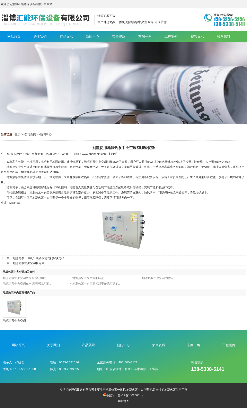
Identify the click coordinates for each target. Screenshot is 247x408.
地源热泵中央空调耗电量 (28, 263)
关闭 (113, 154)
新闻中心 (46, 134)
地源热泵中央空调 (14, 320)
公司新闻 (30, 134)
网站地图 (123, 401)
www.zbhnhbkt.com (94, 154)
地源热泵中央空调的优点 (158, 278)
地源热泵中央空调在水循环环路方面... (27, 283)
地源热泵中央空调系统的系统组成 (24, 278)
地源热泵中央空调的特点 (88, 278)
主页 (17, 134)
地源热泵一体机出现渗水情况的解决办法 (38, 258)
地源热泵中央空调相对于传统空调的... (96, 283)
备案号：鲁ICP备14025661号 (123, 395)
